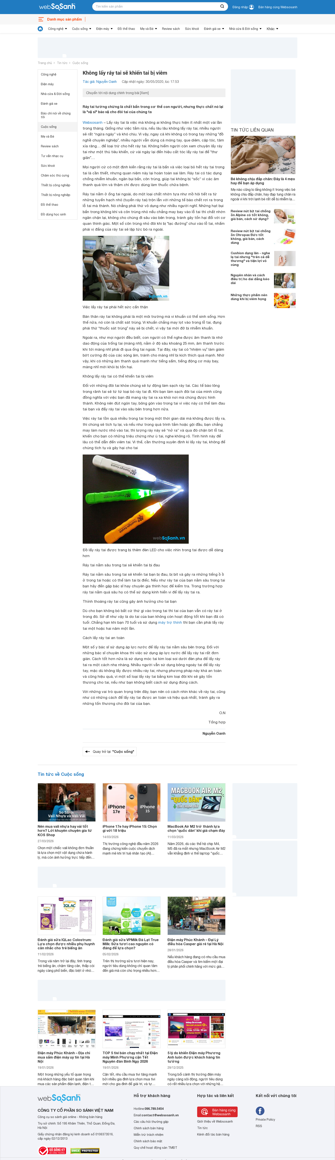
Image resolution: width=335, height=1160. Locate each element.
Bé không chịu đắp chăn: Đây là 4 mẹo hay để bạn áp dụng (263, 181)
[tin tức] (40, 28)
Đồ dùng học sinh (53, 214)
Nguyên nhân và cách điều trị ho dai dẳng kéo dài (250, 279)
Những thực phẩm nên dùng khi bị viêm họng (249, 297)
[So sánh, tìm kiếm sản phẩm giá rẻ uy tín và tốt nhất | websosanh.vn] (57, 7)
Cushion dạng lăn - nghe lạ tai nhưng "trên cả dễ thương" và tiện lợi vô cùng (250, 259)
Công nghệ (55, 29)
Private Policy (265, 1119)
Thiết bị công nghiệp (55, 185)
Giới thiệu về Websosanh (215, 1121)
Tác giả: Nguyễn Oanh (100, 82)
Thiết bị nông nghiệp (55, 195)
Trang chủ (45, 63)
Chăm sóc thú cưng (55, 175)
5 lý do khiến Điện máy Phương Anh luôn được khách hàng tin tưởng (194, 1057)
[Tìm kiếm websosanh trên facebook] (260, 1111)
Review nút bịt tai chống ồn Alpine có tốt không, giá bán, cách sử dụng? (251, 215)
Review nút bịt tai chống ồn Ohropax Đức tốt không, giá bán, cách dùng (251, 236)
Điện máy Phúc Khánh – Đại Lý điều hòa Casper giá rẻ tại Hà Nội (195, 942)
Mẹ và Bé (146, 29)
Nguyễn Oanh (214, 733)
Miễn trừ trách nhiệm (148, 1134)
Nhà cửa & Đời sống (243, 29)
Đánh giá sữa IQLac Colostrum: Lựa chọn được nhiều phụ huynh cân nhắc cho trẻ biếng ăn (66, 944)
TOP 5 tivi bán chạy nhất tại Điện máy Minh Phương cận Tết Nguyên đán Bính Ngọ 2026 (130, 1057)
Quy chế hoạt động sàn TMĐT (155, 1147)
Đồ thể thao (126, 29)
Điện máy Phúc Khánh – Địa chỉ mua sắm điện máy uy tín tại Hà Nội (64, 1057)
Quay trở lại (113, 751)
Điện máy (102, 29)
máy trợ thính (170, 622)
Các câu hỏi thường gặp (151, 1121)
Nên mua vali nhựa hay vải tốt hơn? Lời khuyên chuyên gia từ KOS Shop (65, 830)
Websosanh (93, 122)
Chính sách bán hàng (149, 1128)
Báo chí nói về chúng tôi (56, 115)
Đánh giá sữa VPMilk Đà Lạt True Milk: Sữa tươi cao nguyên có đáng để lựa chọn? (131, 944)
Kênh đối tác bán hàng (213, 1134)
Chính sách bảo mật (148, 1141)
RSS (259, 1126)
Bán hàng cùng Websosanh (277, 7)
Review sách (171, 29)
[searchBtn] (222, 6)
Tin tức (62, 63)
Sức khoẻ (192, 29)
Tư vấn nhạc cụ (52, 156)
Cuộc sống (80, 29)
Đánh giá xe (212, 29)
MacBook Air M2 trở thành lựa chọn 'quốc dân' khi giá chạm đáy (196, 828)
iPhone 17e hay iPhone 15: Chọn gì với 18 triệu (130, 828)
